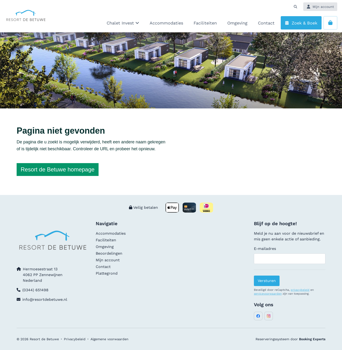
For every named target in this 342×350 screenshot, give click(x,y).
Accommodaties (111, 233)
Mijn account (108, 260)
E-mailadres (265, 248)
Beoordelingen (109, 253)
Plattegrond (107, 273)
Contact (103, 266)
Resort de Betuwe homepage (58, 169)
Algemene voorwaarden (109, 339)
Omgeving (105, 246)
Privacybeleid (75, 339)
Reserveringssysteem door (290, 339)
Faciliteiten (106, 240)
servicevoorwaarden (268, 293)
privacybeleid (300, 290)
